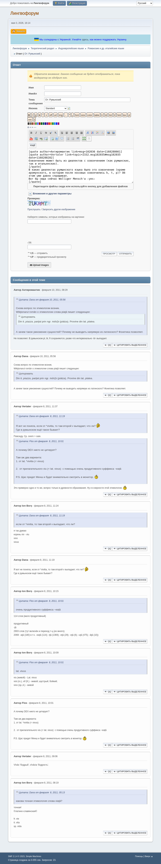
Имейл (33, 93)
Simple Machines (33, 856)
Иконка (33, 108)
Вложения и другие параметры (52, 193)
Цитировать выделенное (130, 345)
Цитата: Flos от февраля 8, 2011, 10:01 (41, 441)
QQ (107, 345)
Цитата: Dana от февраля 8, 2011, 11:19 (42, 416)
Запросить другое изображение (58, 209)
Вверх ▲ (149, 856)
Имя (31, 87)
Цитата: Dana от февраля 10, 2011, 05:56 (42, 299)
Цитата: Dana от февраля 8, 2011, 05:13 (42, 792)
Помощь (139, 856)
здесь (85, 39)
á (28, 127)
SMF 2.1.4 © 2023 (16, 856)
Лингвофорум (24, 13)
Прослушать (33, 209)
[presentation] (56, 232)
